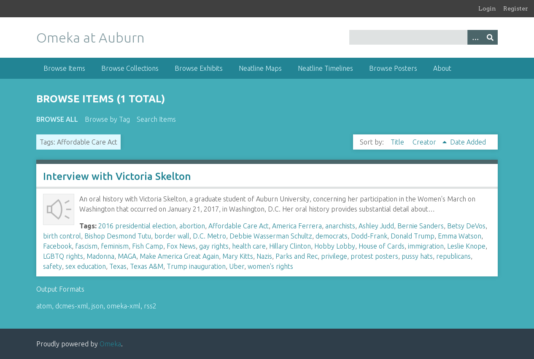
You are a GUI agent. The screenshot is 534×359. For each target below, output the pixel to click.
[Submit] (490, 37)
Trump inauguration (196, 266)
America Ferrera (297, 226)
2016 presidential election (137, 226)
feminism (115, 246)
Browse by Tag (107, 119)
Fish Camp (147, 246)
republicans (453, 256)
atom (44, 306)
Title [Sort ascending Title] (398, 142)
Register (515, 8)
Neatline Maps (260, 68)
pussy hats (417, 256)
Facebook (57, 246)
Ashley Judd (376, 226)
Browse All (57, 119)
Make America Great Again (179, 256)
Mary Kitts (237, 256)
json (97, 306)
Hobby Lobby (334, 246)
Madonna (100, 256)
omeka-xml (123, 306)
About (442, 68)
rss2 (150, 306)
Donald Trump (412, 236)
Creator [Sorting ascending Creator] (425, 142)
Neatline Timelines (325, 68)
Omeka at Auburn (90, 37)
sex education (85, 266)
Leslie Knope (466, 246)
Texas (118, 266)
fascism (86, 246)
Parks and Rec (296, 256)
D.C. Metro (209, 236)
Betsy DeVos (466, 226)
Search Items (156, 119)
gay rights (214, 246)
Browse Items (64, 68)
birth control (62, 236)
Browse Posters (393, 68)
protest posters (374, 256)
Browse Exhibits (199, 68)
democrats (332, 236)
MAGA (127, 256)
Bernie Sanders (420, 226)
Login (487, 8)
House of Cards (382, 246)
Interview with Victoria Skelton (117, 176)
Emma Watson (459, 236)
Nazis (264, 256)
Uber (236, 266)
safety (52, 266)
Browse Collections (130, 68)
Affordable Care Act (238, 226)
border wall (171, 236)
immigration (426, 246)
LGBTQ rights (63, 256)
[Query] (423, 37)
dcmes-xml (71, 306)
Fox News (181, 246)
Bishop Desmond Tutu (117, 236)
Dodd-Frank (369, 236)
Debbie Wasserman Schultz (270, 236)
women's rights (270, 266)
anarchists (340, 226)
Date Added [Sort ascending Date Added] (468, 142)
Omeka (110, 344)
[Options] (475, 37)
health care (249, 246)
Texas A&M (146, 266)
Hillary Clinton (290, 246)
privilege (334, 256)
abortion (192, 226)
